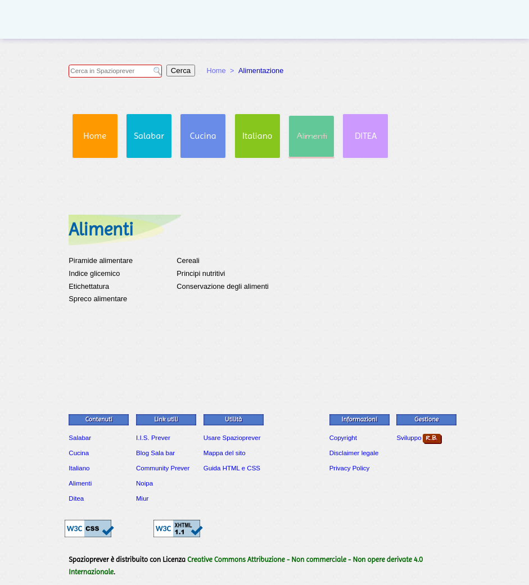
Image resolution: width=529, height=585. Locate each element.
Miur (142, 498)
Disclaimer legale (354, 453)
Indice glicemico (94, 273)
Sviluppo (418, 437)
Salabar (149, 135)
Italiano (257, 135)
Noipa (144, 483)
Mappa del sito (225, 453)
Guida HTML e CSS (232, 468)
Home (94, 135)
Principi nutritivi (201, 273)
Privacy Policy (349, 468)
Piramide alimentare (101, 260)
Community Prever (162, 468)
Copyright (343, 437)
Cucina (203, 135)
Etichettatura (89, 286)
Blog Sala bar (155, 453)
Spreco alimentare (98, 298)
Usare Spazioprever (232, 437)
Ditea (76, 498)
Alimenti (312, 136)
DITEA (366, 135)
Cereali (188, 260)
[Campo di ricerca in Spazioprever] (115, 71)
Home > (220, 70)
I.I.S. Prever (153, 437)
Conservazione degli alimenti (223, 286)
